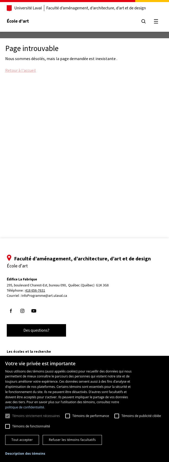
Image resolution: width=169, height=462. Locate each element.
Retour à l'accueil (20, 70)
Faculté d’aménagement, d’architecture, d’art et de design (96, 8)
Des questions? (36, 330)
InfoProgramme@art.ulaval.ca (44, 295)
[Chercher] (143, 21)
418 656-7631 (35, 290)
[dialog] (84, 409)
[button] (25, 453)
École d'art (18, 21)
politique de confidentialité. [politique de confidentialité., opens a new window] (25, 407)
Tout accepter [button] (22, 440)
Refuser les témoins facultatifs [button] (72, 440)
